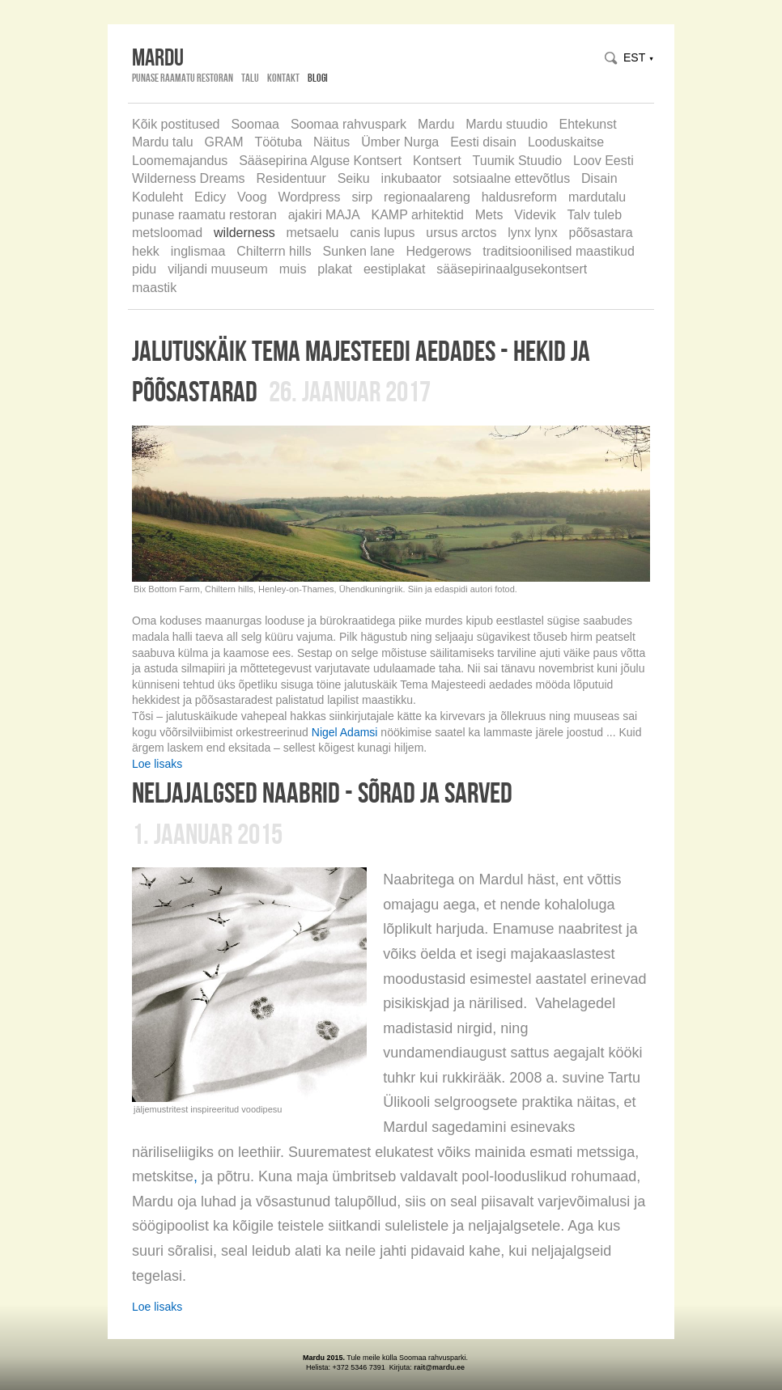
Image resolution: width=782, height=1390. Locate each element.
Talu (250, 77)
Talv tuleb (595, 215)
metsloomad (167, 232)
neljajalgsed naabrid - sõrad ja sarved (322, 792)
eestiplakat (394, 269)
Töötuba (278, 142)
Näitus (331, 142)
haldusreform (519, 197)
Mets (489, 215)
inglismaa (198, 251)
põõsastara (601, 232)
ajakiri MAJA (324, 215)
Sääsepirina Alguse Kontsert (320, 160)
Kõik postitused (176, 124)
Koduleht (157, 197)
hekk (145, 251)
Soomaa (255, 124)
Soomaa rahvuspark (348, 124)
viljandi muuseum (218, 269)
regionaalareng (427, 197)
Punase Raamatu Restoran (182, 77)
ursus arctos (461, 232)
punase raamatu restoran (204, 215)
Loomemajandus (179, 160)
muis (293, 269)
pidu (144, 269)
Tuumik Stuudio (518, 160)
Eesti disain (483, 142)
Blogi (318, 77)
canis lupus (382, 232)
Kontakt (283, 77)
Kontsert (437, 160)
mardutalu (597, 197)
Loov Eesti (603, 160)
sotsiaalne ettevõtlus (511, 178)
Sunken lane (359, 251)
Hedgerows (438, 251)
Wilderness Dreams (188, 178)
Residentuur (290, 178)
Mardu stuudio (506, 124)
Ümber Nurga (400, 142)
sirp (361, 197)
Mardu (436, 124)
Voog (251, 197)
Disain (599, 178)
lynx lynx (532, 232)
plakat (334, 269)
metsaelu (313, 232)
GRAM (223, 142)
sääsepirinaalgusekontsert (511, 269)
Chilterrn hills (273, 251)
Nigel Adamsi (345, 732)
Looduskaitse (566, 142)
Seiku (354, 178)
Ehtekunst (588, 124)
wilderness (244, 232)
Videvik (534, 215)
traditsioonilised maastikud (558, 251)
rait (419, 1367)
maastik (154, 288)
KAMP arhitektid (417, 215)
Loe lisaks (157, 763)
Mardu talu (162, 142)
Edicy (210, 197)
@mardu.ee (445, 1367)
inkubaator (411, 178)
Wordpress (309, 197)
